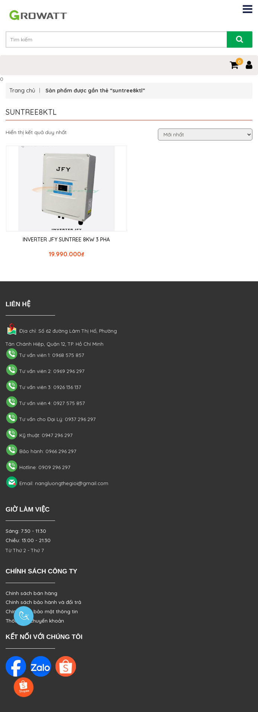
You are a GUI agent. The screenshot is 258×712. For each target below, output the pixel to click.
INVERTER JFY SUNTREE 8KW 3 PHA (66, 239)
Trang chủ (22, 90)
